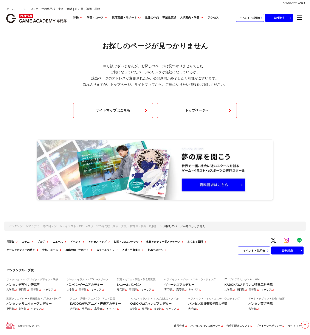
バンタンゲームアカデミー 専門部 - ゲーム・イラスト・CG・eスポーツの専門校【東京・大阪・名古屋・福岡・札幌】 (83, 226)
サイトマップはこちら (122, 110)
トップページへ (209, 110)
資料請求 (283, 17)
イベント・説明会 (251, 17)
